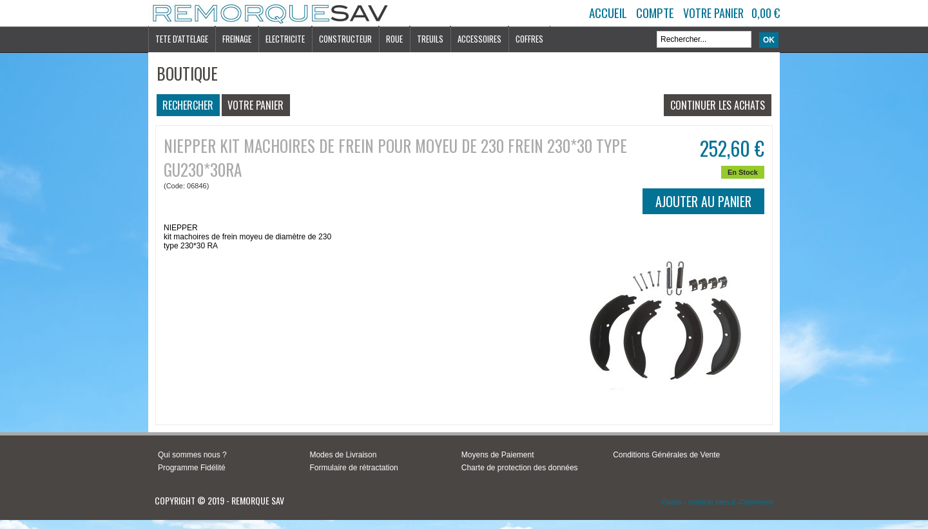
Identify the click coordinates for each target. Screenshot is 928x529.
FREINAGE (236, 38)
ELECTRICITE (285, 38)
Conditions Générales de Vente (666, 454)
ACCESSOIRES (479, 38)
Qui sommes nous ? (192, 454)
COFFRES (529, 38)
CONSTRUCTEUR (345, 38)
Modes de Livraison (342, 454)
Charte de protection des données (519, 467)
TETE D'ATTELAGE (181, 38)
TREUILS (430, 38)
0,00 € (765, 13)
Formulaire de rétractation (353, 467)
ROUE (394, 38)
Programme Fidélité (192, 467)
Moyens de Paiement (497, 454)
